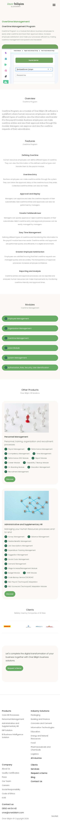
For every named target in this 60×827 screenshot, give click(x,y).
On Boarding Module (16, 467)
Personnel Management (13, 719)
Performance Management (41, 449)
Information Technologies (42, 727)
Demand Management (17, 564)
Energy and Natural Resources (39, 737)
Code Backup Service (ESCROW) (20, 577)
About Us (6, 768)
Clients (34, 764)
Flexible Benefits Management (19, 541)
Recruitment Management (18, 471)
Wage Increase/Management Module (22, 568)
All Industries (36, 758)
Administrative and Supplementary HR (10, 724)
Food (33, 743)
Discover (9, 479)
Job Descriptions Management (20, 546)
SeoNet (55, 816)
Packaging (35, 715)
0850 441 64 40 (9, 808)
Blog (33, 777)
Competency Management (18, 453)
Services (35, 768)
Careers (5, 785)
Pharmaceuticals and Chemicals (40, 748)
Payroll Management (16, 449)
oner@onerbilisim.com (13, 812)
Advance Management (40, 537)
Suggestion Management (18, 555)
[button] (54, 5)
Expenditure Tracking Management (22, 550)
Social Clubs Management (18, 559)
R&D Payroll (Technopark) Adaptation (23, 582)
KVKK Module (32, 573)
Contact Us (36, 781)
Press (4, 777)
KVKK (4, 797)
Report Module (41, 458)
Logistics (35, 754)
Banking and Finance (40, 719)
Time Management (43, 453)
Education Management (40, 467)
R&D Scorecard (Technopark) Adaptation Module (27, 586)
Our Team (6, 781)
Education (35, 731)
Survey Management (16, 537)
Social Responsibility (11, 789)
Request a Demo (14, 668)
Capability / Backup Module (38, 462)
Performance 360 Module (18, 458)
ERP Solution (7, 730)
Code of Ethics (8, 793)
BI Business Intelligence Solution (12, 736)
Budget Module (14, 573)
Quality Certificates (10, 773)
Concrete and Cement (41, 723)
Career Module (14, 462)
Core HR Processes (10, 715)
